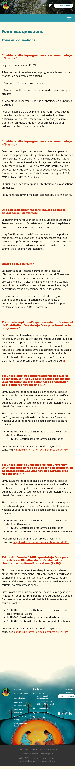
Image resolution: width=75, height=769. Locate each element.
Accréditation (19, 698)
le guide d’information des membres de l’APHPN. (41, 449)
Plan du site (51, 749)
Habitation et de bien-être (20, 724)
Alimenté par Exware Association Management (37, 754)
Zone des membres (63, 6)
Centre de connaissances (20, 703)
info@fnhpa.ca (42, 708)
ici (36, 122)
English (44, 5)
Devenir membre (21, 694)
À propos (18, 689)
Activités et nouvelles (18, 710)
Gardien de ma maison (20, 717)
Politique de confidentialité (30, 749)
